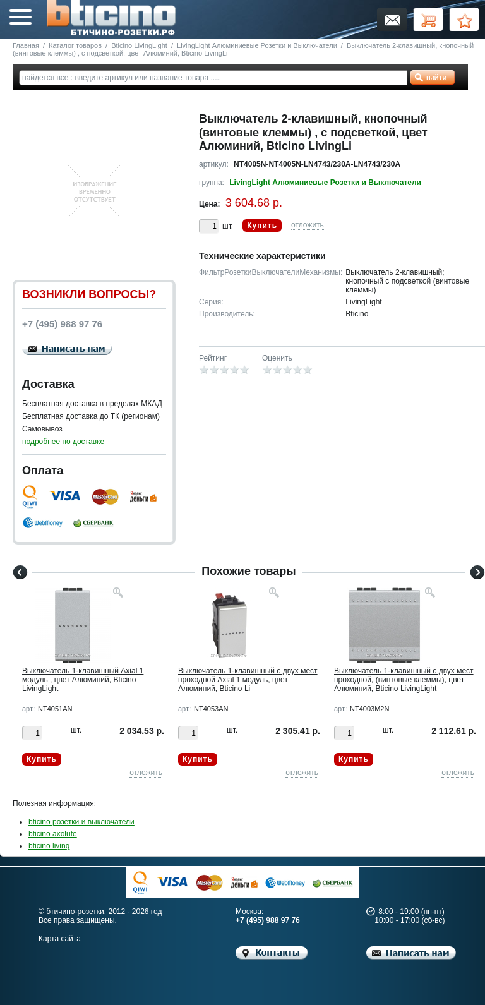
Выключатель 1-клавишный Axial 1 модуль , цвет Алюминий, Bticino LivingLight (82, 679)
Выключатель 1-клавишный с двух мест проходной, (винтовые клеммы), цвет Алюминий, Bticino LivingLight (404, 679)
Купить (262, 225)
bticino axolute (52, 833)
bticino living (48, 845)
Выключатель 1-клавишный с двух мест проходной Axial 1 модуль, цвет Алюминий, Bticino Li (248, 679)
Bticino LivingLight (139, 45)
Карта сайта (60, 938)
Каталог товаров (75, 45)
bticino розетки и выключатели (81, 821)
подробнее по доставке (63, 441)
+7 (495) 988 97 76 (268, 920)
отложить (307, 224)
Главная (26, 45)
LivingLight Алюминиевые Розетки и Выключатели (257, 45)
